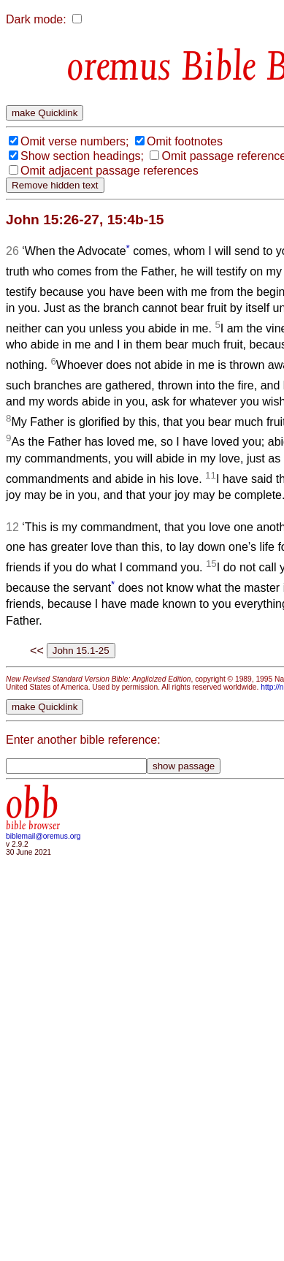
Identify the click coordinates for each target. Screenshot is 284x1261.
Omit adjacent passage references (109, 170)
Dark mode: (36, 19)
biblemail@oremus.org (43, 836)
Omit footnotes (185, 141)
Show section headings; (82, 156)
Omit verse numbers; (74, 141)
